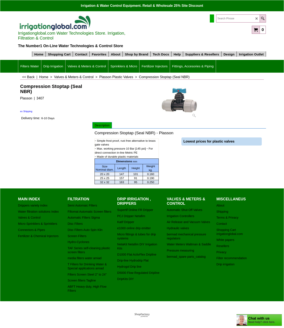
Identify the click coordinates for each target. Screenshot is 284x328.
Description (102, 125)
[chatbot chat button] (259, 320)
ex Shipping (26, 111)
